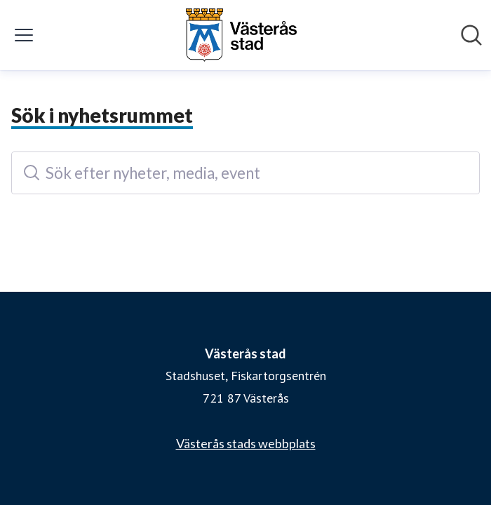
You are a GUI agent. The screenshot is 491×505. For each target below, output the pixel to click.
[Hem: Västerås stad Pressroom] (241, 35)
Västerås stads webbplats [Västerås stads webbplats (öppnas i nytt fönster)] (246, 443)
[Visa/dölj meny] (23, 35)
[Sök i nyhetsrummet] (471, 35)
